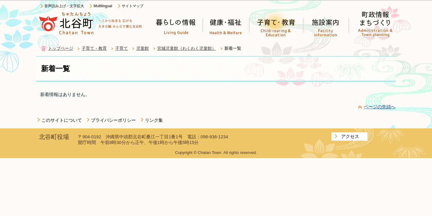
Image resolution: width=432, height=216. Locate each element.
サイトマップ (132, 6)
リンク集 (154, 120)
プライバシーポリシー (113, 120)
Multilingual (103, 6)
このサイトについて (61, 120)
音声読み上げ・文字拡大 (64, 6)
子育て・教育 (94, 48)
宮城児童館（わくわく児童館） (186, 48)
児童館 (142, 48)
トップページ (60, 48)
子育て (121, 48)
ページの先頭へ (379, 106)
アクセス (350, 136)
